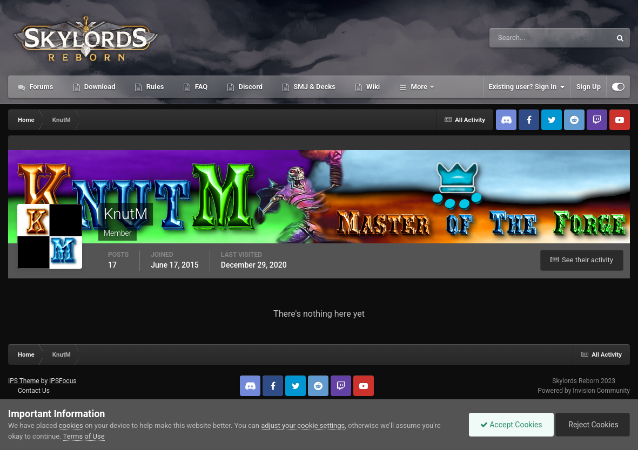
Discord (250, 87)
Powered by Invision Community (584, 390)
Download (99, 87)
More (419, 87)
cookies (71, 425)
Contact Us (34, 390)
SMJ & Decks (313, 87)
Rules (154, 87)
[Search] (517, 37)
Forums (40, 87)
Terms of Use (84, 436)
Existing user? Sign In (527, 87)
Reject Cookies (593, 424)
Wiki (372, 87)
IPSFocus (62, 381)
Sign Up (588, 87)
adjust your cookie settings (303, 425)
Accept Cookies (511, 424)
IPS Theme (23, 381)
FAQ (200, 87)
